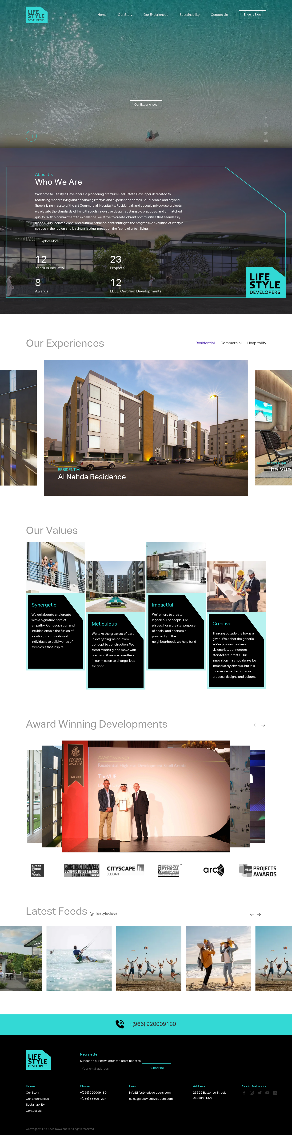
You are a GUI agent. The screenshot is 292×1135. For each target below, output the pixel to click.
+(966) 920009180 (93, 1092)
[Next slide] (263, 725)
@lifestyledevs (103, 913)
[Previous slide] (256, 725)
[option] (146, 428)
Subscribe (157, 1068)
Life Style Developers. (56, 1129)
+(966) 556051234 (93, 1098)
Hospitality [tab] (256, 343)
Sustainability (190, 14)
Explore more (49, 241)
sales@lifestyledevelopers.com (151, 1098)
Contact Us (219, 14)
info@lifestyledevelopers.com (150, 1092)
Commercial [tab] (231, 343)
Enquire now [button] (252, 14)
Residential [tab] (205, 343)
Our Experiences (156, 14)
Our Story (125, 14)
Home (102, 14)
